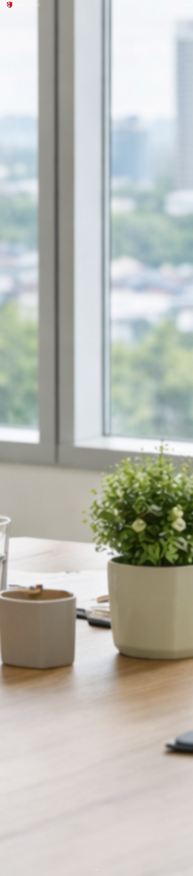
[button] (189, 5)
